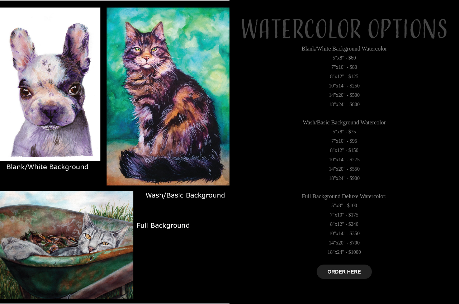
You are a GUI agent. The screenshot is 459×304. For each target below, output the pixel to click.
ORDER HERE (344, 272)
